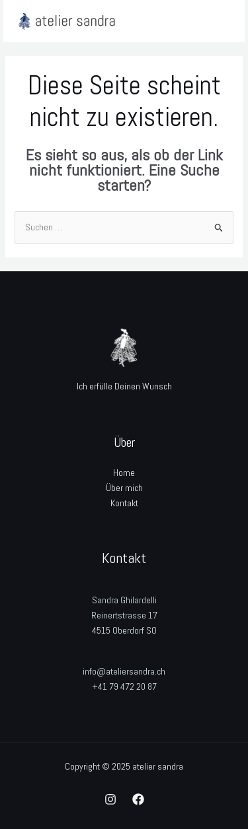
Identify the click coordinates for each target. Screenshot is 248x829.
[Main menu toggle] (217, 21)
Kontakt (124, 503)
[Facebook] (138, 799)
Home (124, 473)
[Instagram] (110, 799)
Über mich (124, 488)
